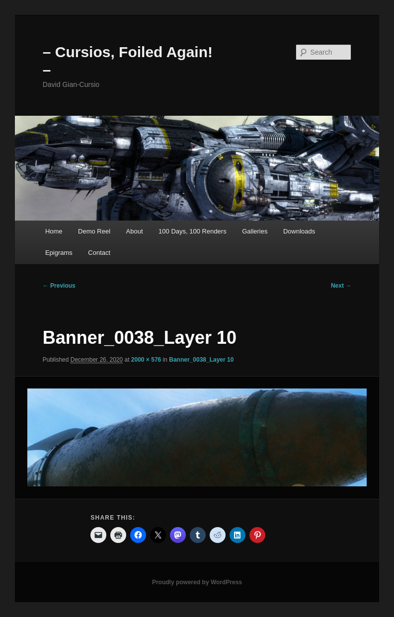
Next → (341, 285)
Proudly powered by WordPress (197, 582)
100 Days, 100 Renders (192, 231)
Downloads (299, 231)
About (134, 231)
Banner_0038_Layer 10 (201, 359)
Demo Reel (94, 231)
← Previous (59, 285)
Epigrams (59, 252)
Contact (99, 252)
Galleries (254, 231)
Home (54, 231)
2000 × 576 (146, 359)
